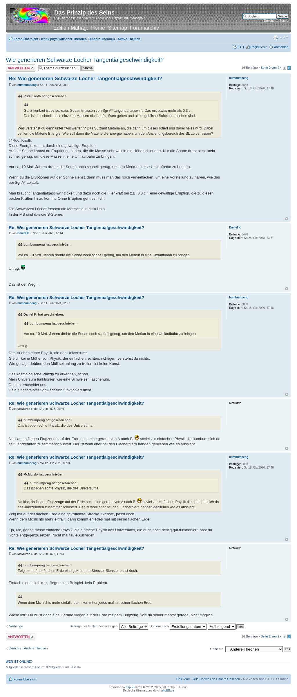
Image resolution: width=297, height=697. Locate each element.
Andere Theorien (102, 39)
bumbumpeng (27, 85)
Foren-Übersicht (26, 39)
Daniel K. (23, 233)
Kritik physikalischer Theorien (64, 39)
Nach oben (286, 218)
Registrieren (258, 47)
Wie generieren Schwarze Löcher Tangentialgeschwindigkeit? (85, 60)
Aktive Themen (128, 39)
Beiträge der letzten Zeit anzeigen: (109, 626)
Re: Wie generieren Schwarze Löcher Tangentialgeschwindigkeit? (85, 78)
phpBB (130, 687)
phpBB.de (167, 690)
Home (98, 28)
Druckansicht (275, 37)
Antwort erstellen (20, 68)
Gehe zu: (216, 649)
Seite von (270, 67)
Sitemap (117, 28)
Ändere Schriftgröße (284, 37)
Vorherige (16, 626)
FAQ (241, 47)
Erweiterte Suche (276, 20)
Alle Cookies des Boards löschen (216, 679)
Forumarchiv (144, 28)
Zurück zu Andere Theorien (28, 648)
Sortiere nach (178, 626)
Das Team (183, 679)
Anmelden (281, 47)
